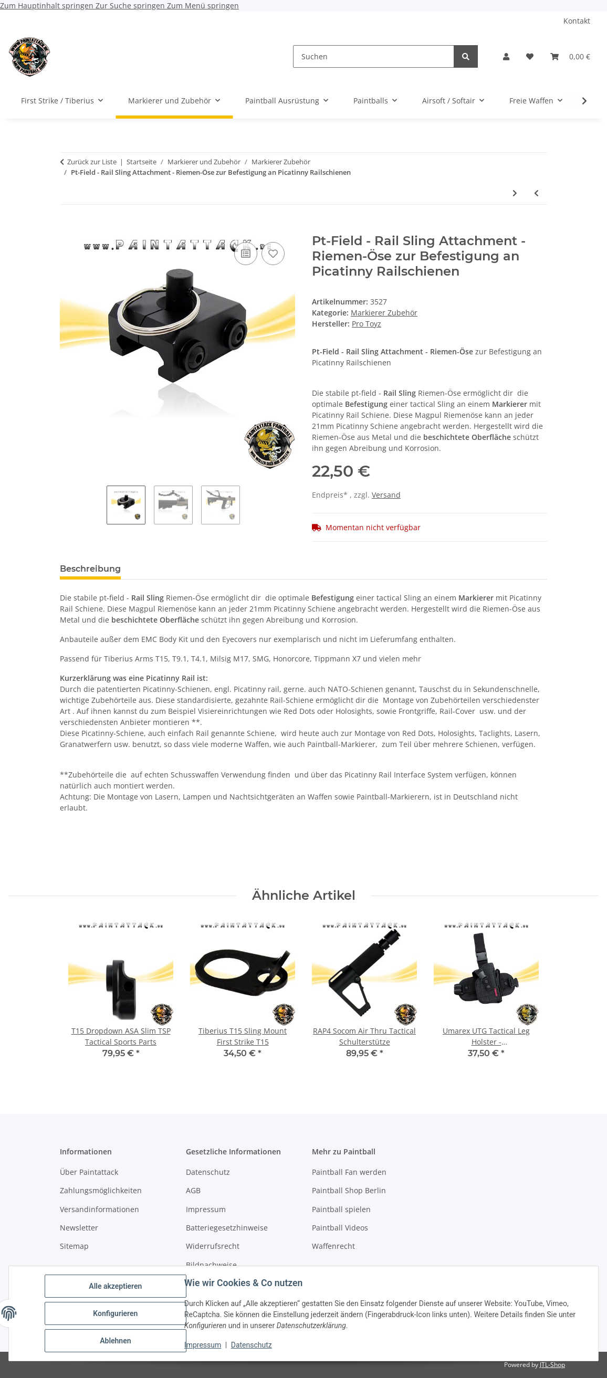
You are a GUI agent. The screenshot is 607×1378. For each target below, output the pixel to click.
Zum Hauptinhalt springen (48, 5)
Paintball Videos (340, 1228)
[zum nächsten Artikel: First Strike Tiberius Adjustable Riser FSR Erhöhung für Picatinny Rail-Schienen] (515, 193)
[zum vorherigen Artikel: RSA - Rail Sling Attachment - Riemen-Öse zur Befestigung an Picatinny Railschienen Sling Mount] (536, 193)
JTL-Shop (552, 1364)
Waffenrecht (333, 1246)
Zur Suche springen (131, 5)
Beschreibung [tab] (90, 569)
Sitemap (74, 1246)
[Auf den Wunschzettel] (273, 253)
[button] (506, 56)
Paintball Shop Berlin (349, 1190)
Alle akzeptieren (115, 1286)
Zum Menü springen (203, 5)
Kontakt (576, 21)
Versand (386, 495)
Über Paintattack (89, 1172)
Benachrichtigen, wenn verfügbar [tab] (382, 569)
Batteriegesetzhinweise (227, 1228)
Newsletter (79, 1228)
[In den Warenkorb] (68, 228)
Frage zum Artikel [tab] (253, 569)
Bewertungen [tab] (168, 569)
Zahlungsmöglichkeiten (101, 1190)
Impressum (202, 1345)
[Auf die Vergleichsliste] (245, 253)
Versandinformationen (99, 1209)
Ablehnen (115, 1341)
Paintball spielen (341, 1209)
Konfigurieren (115, 1313)
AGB (193, 1190)
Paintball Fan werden (349, 1172)
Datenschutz (251, 1345)
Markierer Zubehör (384, 313)
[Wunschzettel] (530, 56)
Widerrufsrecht (212, 1246)
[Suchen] (373, 56)
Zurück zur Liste (92, 161)
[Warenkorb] (570, 56)
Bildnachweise (211, 1265)
